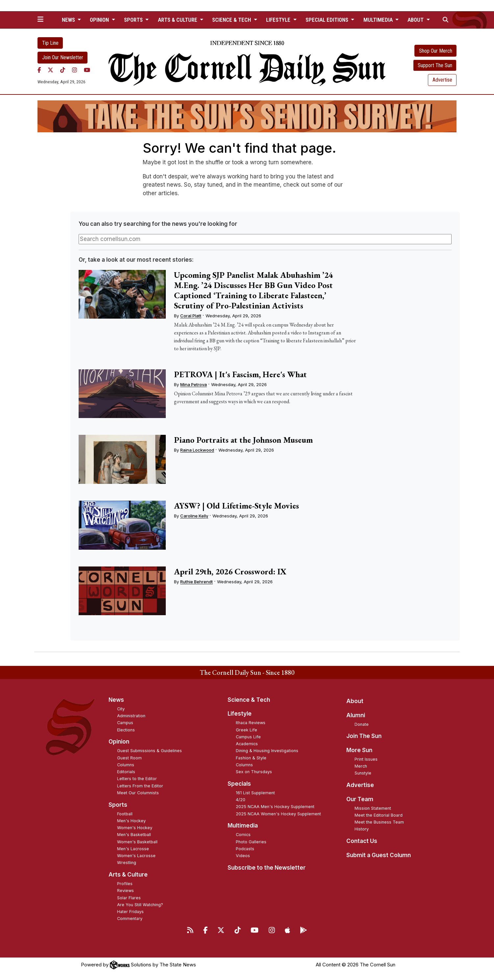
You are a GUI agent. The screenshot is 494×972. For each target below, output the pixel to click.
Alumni (355, 715)
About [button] (416, 19)
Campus (125, 722)
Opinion (119, 741)
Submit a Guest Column (378, 855)
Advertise (442, 80)
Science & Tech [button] (232, 19)
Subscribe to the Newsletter (267, 867)
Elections (126, 729)
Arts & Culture (128, 874)
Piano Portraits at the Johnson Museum (243, 439)
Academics (247, 743)
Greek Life (246, 729)
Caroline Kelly (194, 515)
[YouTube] (87, 70)
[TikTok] (62, 70)
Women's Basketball (137, 841)
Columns (125, 764)
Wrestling (126, 862)
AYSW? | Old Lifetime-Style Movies (236, 505)
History (362, 829)
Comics (243, 834)
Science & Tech (249, 699)
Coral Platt (190, 315)
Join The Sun (364, 736)
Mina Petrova (193, 384)
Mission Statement (373, 808)
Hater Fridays (130, 911)
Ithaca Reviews (250, 722)
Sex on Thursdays (254, 771)
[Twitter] (50, 70)
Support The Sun (435, 65)
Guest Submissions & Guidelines (149, 750)
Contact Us (361, 841)
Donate (362, 724)
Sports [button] (134, 19)
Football (125, 813)
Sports (118, 804)
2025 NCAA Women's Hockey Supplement (278, 813)
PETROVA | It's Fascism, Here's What (240, 374)
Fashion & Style (251, 757)
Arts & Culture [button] (178, 19)
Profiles (125, 883)
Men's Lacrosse (133, 848)
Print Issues (366, 759)
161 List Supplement (255, 792)
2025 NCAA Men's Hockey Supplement (275, 806)
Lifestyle (240, 713)
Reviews (125, 890)
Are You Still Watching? (140, 904)
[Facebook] (39, 70)
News (116, 699)
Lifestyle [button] (279, 19)
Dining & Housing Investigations (267, 750)
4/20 (240, 799)
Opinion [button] (100, 19)
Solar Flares (129, 897)
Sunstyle (363, 773)
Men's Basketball (134, 834)
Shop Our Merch (435, 51)
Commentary (129, 918)
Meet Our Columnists (138, 792)
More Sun (359, 750)
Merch (361, 766)
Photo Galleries (251, 841)
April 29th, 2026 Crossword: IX (230, 571)
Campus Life (248, 736)
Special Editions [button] (328, 19)
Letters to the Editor (137, 778)
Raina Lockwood (197, 450)
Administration (131, 715)
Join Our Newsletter (62, 57)
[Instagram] (74, 70)
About (354, 701)
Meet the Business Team (379, 822)
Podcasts (245, 848)
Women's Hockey (134, 827)
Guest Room (129, 757)
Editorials (126, 771)
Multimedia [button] (378, 19)
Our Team (359, 799)
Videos (243, 855)
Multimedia (243, 825)
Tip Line (50, 43)
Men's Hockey (131, 820)
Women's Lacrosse (136, 855)
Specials (239, 783)
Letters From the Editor (140, 785)
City (121, 708)
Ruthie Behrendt (196, 581)
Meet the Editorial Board (379, 815)
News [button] (69, 19)
